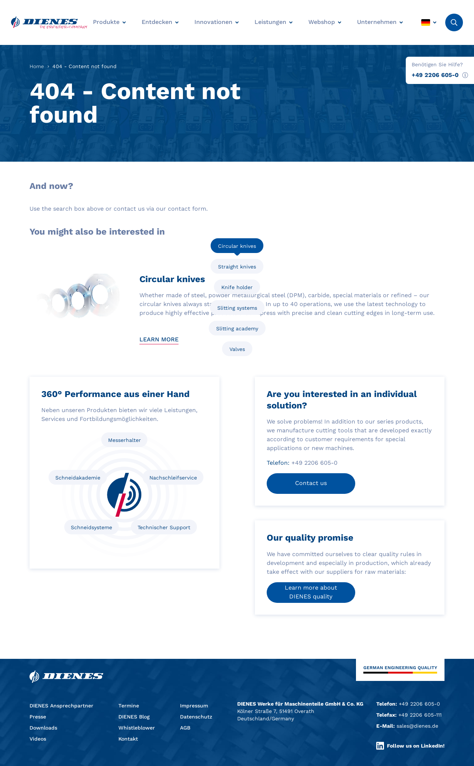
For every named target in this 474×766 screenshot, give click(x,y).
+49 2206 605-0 (435, 74)
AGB (185, 728)
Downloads (43, 728)
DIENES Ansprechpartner (61, 706)
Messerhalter (124, 440)
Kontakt (128, 739)
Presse (38, 717)
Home (37, 66)
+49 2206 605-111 (420, 715)
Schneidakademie (77, 478)
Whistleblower (136, 728)
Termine (128, 706)
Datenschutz (196, 717)
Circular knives (237, 246)
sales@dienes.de (417, 726)
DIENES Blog (134, 717)
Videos (38, 739)
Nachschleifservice (173, 478)
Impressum (194, 706)
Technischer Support (164, 527)
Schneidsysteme (91, 527)
